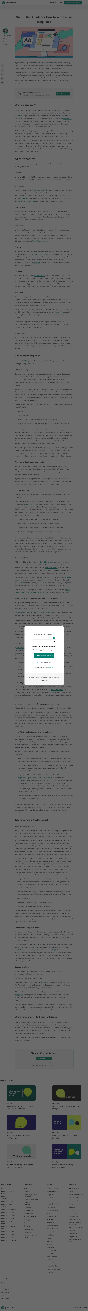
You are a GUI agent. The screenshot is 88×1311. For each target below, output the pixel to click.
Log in (51, 667)
